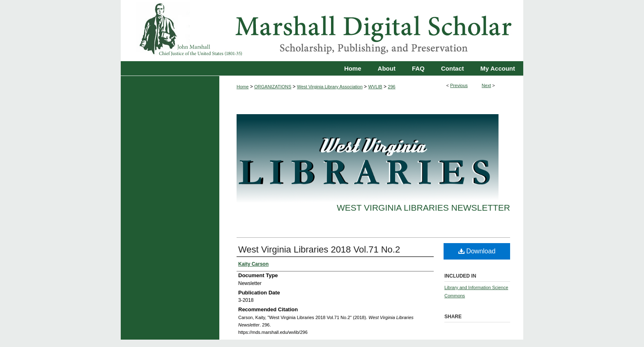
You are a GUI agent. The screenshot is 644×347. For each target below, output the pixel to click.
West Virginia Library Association (330, 86)
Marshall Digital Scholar (322, 30)
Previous (459, 85)
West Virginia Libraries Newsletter (423, 207)
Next (486, 85)
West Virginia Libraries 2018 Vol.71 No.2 (319, 249)
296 (391, 86)
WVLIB (375, 86)
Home (242, 86)
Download (477, 251)
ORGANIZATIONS (272, 86)
